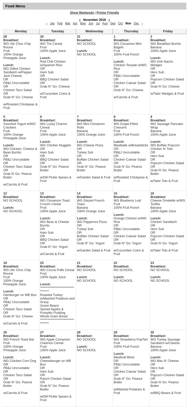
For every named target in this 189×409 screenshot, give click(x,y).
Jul (98, 23)
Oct (120, 23)
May (83, 23)
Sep (112, 23)
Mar (67, 23)
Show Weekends (82, 13)
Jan (52, 23)
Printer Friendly (107, 13)
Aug (105, 23)
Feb (60, 23)
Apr (75, 23)
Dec (136, 23)
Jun (90, 23)
